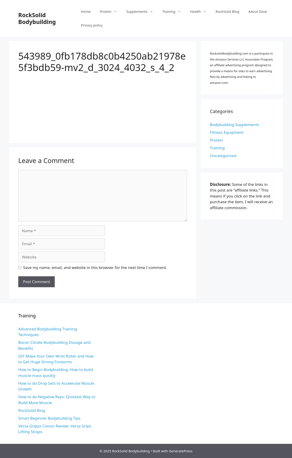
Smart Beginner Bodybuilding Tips (49, 418)
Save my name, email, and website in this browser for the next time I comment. (95, 267)
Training (173, 11)
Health (200, 11)
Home (86, 11)
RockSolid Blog (227, 11)
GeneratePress (180, 451)
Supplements (142, 11)
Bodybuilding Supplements (234, 124)
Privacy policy (92, 25)
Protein (111, 11)
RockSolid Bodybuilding (37, 18)
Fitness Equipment (227, 132)
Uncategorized (223, 155)
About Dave (257, 11)
